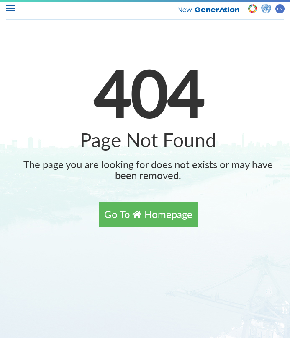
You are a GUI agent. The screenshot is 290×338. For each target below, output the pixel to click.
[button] (148, 214)
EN (280, 8)
